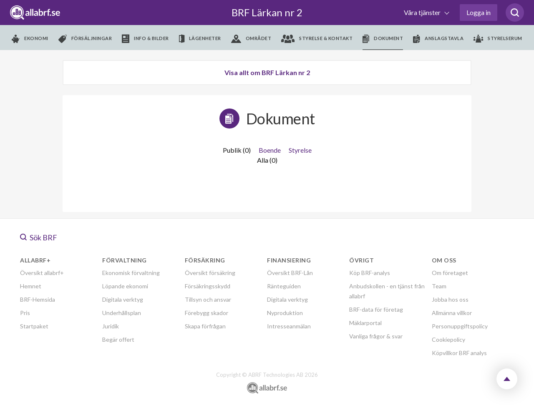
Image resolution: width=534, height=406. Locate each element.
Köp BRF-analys (369, 272)
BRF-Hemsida (37, 299)
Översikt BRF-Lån (290, 272)
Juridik (110, 326)
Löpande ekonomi (125, 286)
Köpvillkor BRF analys (459, 352)
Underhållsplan (121, 312)
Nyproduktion (285, 312)
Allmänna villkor (452, 312)
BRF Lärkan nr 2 (267, 12)
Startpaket (34, 326)
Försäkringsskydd (207, 286)
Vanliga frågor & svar (376, 336)
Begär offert (118, 339)
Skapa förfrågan (205, 326)
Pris (25, 312)
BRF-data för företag (376, 309)
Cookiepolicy (448, 339)
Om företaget (450, 272)
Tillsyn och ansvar (208, 299)
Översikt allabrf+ (42, 272)
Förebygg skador (206, 312)
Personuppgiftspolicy (460, 326)
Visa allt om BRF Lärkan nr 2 (267, 72)
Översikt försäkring (210, 272)
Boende (270, 150)
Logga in (478, 12)
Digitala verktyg (122, 299)
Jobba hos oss (450, 299)
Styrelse (300, 150)
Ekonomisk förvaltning (131, 272)
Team (439, 286)
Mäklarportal (365, 322)
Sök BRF (38, 237)
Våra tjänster (423, 12)
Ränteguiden (284, 286)
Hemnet (30, 286)
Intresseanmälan (289, 326)
